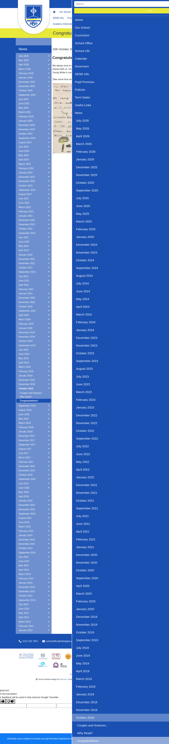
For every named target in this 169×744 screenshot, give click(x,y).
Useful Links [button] (120, 18)
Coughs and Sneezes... (32, 393)
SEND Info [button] (58, 18)
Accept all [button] (150, 739)
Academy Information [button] (63, 24)
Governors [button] (140, 12)
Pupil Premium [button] (75, 18)
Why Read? (26, 397)
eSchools (63, 679)
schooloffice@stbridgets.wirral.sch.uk (65, 641)
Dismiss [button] (111, 739)
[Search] (117, 4)
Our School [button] (65, 12)
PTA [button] (141, 18)
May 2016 (24, 492)
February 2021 (26, 289)
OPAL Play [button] (83, 24)
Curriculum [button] (80, 12)
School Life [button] (112, 12)
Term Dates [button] (104, 18)
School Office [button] (96, 12)
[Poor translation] (10, 701)
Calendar (126, 12)
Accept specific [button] (127, 739)
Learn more (92, 738)
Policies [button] (90, 18)
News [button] (133, 18)
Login (146, 4)
